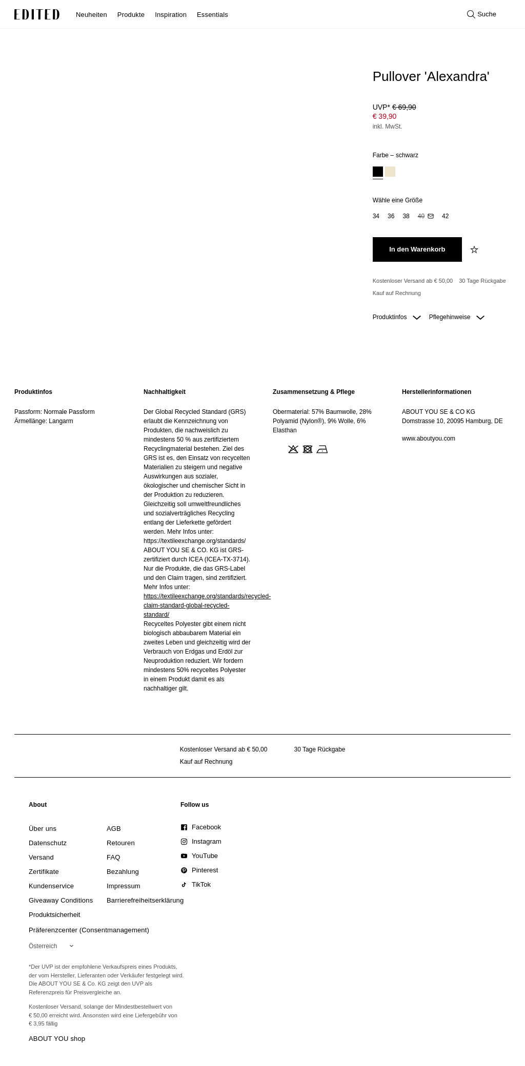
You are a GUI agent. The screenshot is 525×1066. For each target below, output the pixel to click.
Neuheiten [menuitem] (91, 14)
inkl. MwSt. (387, 126)
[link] (38, 807)
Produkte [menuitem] (131, 14)
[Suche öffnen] (481, 14)
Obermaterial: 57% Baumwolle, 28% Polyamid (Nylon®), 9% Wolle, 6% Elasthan (322, 421)
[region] (68, 540)
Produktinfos (397, 317)
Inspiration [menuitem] (171, 14)
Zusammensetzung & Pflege (314, 392)
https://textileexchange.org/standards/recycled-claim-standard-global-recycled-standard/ (207, 605)
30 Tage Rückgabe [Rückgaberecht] (482, 281)
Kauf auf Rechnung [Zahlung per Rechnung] (397, 293)
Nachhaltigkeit (165, 392)
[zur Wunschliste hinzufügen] (475, 249)
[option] (378, 172)
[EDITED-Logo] (36, 14)
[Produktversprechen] (440, 287)
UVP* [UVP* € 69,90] (394, 107)
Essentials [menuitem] (212, 14)
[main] (262, 540)
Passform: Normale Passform (54, 411)
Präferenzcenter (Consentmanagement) (89, 930)
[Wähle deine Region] (53, 946)
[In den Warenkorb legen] (417, 249)
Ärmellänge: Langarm (43, 421)
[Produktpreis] (440, 117)
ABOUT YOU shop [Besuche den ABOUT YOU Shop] (57, 1038)
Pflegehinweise (456, 317)
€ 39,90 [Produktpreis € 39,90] (385, 116)
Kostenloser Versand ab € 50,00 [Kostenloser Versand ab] (413, 281)
